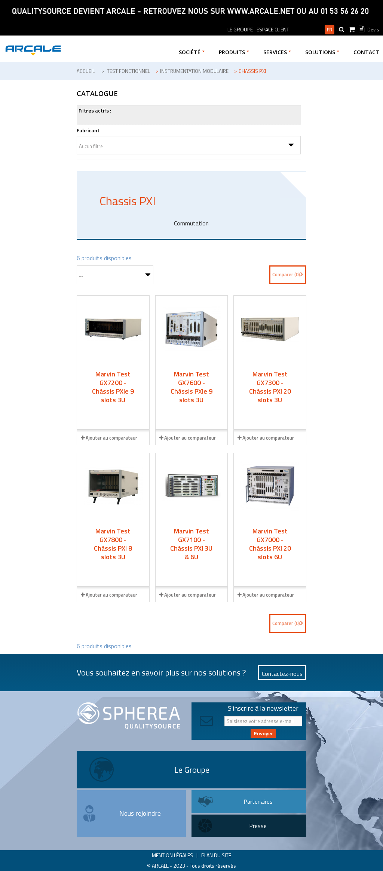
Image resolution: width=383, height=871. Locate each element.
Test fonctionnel (128, 71)
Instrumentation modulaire (194, 71)
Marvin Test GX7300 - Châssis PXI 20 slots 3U (270, 387)
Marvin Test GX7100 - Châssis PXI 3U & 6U (191, 544)
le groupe (240, 29)
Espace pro (307, 29)
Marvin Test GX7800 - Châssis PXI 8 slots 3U (113, 544)
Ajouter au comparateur (111, 437)
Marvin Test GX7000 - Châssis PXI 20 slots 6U (270, 544)
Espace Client (273, 29)
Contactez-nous (282, 673)
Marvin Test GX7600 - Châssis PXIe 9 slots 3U (191, 387)
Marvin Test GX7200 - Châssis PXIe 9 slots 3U (113, 387)
